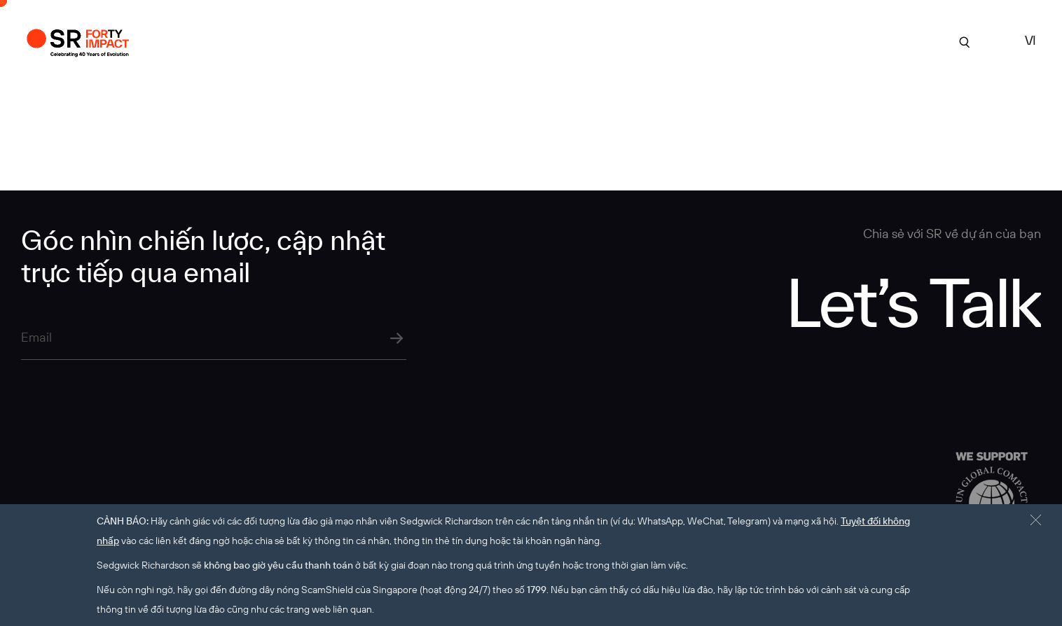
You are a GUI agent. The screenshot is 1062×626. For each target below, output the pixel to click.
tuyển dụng (822, 41)
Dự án (506, 41)
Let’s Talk (913, 301)
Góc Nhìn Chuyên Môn (720, 41)
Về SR (552, 41)
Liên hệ (886, 41)
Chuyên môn (614, 41)
